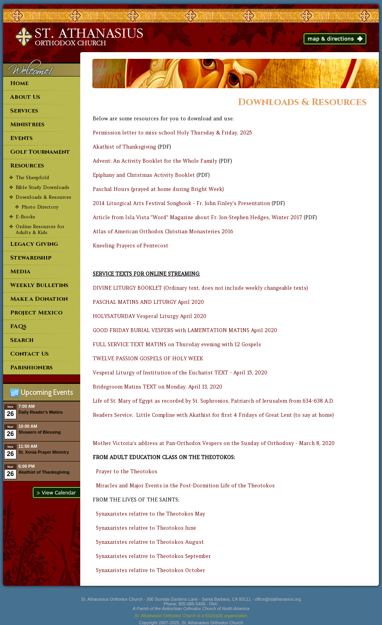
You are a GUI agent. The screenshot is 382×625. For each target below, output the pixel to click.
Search (22, 340)
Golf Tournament (40, 152)
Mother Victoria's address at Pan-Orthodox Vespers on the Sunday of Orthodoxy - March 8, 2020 (214, 443)
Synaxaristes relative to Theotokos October (150, 570)
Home (19, 83)
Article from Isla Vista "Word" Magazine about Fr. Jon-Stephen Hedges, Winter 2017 (197, 217)
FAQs (18, 326)
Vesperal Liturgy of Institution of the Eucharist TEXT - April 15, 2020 (180, 372)
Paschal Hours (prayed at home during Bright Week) (158, 189)
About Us (25, 97)
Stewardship (31, 258)
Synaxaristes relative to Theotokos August (150, 542)
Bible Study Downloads (42, 187)
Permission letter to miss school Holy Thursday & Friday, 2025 (172, 132)
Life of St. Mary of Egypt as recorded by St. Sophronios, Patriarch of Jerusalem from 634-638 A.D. (213, 401)
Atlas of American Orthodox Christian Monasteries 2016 (163, 231)
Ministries (27, 124)
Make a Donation (39, 299)
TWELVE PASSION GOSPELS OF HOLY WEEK (148, 358)
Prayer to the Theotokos (126, 471)
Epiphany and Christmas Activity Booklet (144, 175)
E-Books (25, 217)
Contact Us (29, 354)
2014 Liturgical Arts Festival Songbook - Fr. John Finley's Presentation (181, 203)
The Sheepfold (32, 177)
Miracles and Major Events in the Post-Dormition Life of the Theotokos (185, 485)
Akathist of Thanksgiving (124, 147)
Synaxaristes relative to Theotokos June (146, 528)
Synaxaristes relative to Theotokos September (153, 556)
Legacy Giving (34, 244)
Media (20, 271)
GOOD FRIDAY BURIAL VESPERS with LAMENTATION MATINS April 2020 (185, 330)
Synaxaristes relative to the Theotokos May (150, 514)
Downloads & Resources (43, 197)
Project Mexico (36, 313)
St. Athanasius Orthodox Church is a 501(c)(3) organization (191, 615)
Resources (27, 166)
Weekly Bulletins (39, 285)
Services (24, 111)
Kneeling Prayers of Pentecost (130, 245)
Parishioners (31, 367)
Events (21, 138)
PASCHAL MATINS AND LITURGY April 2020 (148, 302)
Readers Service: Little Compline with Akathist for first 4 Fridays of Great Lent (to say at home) (213, 415)
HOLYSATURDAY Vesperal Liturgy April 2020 (149, 316)
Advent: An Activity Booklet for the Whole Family (155, 161)
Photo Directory (40, 207)
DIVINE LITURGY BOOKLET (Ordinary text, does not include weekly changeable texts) (200, 288)
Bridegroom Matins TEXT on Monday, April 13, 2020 (157, 386)
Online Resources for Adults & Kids (40, 229)
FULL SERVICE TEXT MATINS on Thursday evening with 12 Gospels (177, 344)
